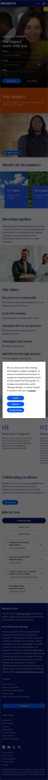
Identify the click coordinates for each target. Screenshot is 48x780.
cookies (32, 390)
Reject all (15, 404)
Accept (15, 398)
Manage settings (16, 410)
